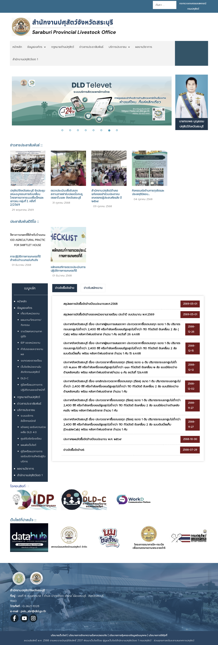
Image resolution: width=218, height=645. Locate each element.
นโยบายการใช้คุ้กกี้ (158, 635)
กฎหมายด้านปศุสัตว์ (28, 397)
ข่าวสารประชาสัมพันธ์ (29, 404)
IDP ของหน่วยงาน (30, 343)
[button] (64, 130)
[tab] (64, 288)
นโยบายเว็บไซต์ (59, 635)
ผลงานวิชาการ (25, 469)
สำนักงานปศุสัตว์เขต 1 (30, 475)
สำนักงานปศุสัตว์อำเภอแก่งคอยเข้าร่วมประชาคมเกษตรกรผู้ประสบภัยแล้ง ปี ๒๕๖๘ (106, 196)
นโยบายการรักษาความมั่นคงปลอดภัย (88, 635)
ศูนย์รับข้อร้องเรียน (31, 439)
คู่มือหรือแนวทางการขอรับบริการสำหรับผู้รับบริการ (33, 457)
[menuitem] (17, 47)
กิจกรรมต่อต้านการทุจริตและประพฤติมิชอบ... (148, 192)
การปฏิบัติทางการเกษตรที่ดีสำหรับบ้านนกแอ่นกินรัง (25, 258)
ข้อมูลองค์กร (24, 308)
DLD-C (25, 378)
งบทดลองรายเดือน (31, 361)
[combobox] (164, 5)
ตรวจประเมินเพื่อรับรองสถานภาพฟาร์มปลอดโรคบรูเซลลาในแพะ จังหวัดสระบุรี (67, 194)
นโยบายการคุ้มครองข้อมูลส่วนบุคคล (127, 635)
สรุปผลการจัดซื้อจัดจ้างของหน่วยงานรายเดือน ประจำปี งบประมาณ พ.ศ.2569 (108, 314)
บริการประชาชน (26, 410)
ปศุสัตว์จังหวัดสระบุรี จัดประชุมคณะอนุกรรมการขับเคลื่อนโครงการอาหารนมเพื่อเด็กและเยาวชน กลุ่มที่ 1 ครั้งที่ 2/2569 (27, 197)
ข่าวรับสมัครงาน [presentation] (93, 288)
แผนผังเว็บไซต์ (28, 445)
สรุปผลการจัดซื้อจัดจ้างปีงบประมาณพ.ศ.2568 (90, 304)
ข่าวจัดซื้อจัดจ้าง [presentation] (64, 288)
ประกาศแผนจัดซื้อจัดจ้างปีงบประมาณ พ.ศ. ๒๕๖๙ (92, 439)
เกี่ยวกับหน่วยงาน (30, 313)
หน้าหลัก (22, 301)
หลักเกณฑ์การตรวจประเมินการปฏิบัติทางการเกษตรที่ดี (68, 268)
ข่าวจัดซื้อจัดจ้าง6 (73, 450)
